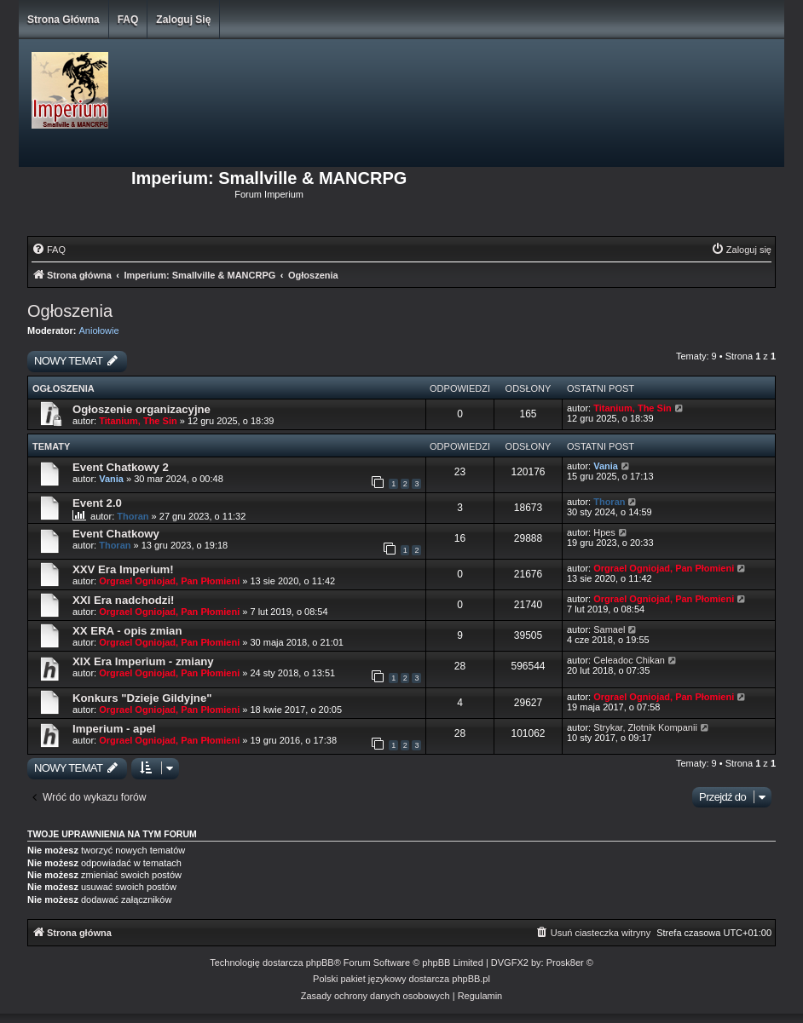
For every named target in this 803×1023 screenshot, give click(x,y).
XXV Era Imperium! (123, 569)
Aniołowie (99, 330)
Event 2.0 (97, 503)
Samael (609, 629)
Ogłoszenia (70, 311)
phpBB (320, 962)
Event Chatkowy (115, 533)
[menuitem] (49, 249)
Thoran (132, 516)
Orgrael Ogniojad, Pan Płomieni (169, 581)
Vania (111, 479)
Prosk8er (565, 962)
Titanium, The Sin (137, 421)
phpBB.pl (471, 979)
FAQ (128, 20)
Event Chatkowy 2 (120, 467)
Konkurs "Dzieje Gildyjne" (141, 698)
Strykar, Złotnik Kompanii (645, 727)
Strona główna (63, 20)
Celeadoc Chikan (629, 660)
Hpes (604, 532)
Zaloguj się (183, 20)
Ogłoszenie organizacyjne (141, 409)
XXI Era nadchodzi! (123, 600)
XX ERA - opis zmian (127, 630)
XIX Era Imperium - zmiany (143, 661)
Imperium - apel (113, 728)
